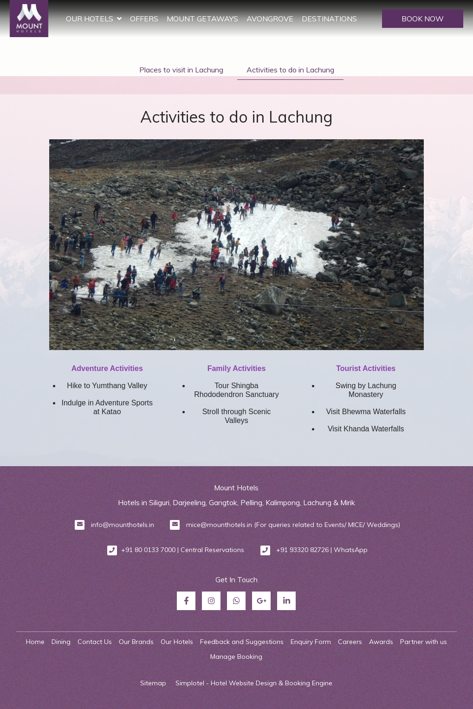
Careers (350, 641)
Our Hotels (126, 18)
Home (35, 641)
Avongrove (302, 18)
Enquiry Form (311, 641)
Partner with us (423, 641)
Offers (176, 18)
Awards (381, 641)
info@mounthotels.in (122, 524)
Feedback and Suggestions (242, 641)
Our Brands (136, 641)
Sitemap (153, 683)
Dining (61, 641)
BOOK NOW (423, 18)
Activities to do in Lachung (290, 69)
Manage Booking (236, 656)
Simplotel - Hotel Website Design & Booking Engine (253, 683)
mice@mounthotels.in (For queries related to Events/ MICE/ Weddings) (293, 524)
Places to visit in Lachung (181, 69)
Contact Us (95, 641)
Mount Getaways (234, 18)
